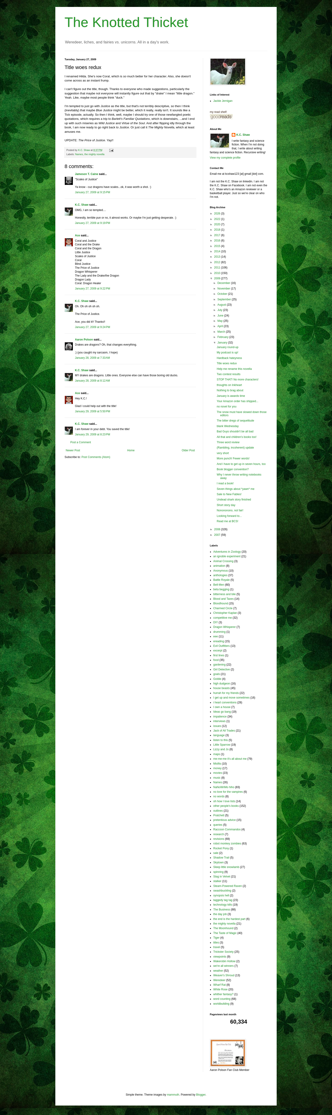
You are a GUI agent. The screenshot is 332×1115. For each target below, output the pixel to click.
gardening (219, 664)
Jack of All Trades (224, 730)
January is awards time (231, 396)
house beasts (221, 688)
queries (217, 824)
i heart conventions (225, 702)
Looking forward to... (229, 516)
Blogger (201, 1094)
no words (219, 796)
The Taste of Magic (225, 933)
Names (79, 154)
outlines (218, 810)
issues (217, 726)
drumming (219, 631)
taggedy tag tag (222, 900)
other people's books (226, 806)
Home (131, 450)
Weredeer (219, 980)
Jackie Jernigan (222, 100)
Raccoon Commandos (227, 829)
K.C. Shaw (82, 204)
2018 (217, 229)
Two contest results (228, 374)
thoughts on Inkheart (229, 385)
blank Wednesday (228, 426)
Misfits (217, 763)
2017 (217, 235)
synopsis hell (221, 895)
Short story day (226, 505)
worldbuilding (221, 1003)
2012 (217, 262)
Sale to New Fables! (229, 494)
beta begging (221, 589)
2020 (217, 224)
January (222, 342)
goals (216, 674)
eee (215, 636)
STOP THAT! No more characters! (237, 379)
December (224, 283)
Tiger (216, 937)
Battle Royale (221, 580)
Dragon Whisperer (224, 627)
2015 (217, 246)
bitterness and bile (224, 594)
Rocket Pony (221, 848)
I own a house (222, 707)
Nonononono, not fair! (230, 510)
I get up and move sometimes (231, 697)
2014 (217, 251)
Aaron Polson (84, 339)
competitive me (222, 617)
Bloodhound (220, 603)
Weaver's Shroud (223, 975)
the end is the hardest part (229, 919)
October (222, 293)
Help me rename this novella (234, 369)
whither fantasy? (223, 994)
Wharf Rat (219, 984)
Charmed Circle (222, 608)
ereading (218, 641)
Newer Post (73, 450)
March (221, 331)
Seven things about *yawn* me (235, 489)
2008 (217, 529)
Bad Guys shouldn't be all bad (235, 431)
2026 (217, 213)
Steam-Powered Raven (227, 886)
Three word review (228, 442)
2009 (217, 278)
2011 (217, 267)
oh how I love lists (224, 801)
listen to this (220, 740)
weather (218, 970)
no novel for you (226, 406)
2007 (217, 534)
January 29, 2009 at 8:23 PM (92, 434)
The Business (221, 909)
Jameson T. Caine (86, 174)
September (224, 299)
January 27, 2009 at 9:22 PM (92, 288)
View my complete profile (225, 157)
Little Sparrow (221, 744)
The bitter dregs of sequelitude (235, 420)
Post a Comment (80, 442)
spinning (218, 872)
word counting (222, 998)
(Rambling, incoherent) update (235, 447)
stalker (217, 881)
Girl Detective (221, 669)
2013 (217, 256)
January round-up (227, 347)
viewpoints (219, 956)
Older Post (188, 450)
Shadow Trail (221, 857)
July (220, 310)
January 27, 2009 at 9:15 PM (92, 192)
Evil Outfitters (221, 646)
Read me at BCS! (227, 521)
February (223, 337)
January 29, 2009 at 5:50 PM (92, 411)
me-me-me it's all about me (229, 758)
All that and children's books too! (236, 437)
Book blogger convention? (233, 469)
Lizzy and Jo (221, 749)
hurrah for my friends (226, 693)
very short (223, 453)
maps (216, 754)
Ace (77, 235)
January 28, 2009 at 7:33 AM (92, 357)
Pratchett (218, 815)
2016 (217, 240)
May (220, 320)
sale (215, 853)
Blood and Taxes (223, 598)
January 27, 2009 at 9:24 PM (92, 327)
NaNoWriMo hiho (223, 787)
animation (219, 565)
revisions (218, 839)
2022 (217, 219)
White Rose (220, 989)
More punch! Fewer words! (233, 458)
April (220, 326)
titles (216, 942)
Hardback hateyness (229, 358)
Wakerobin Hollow (224, 961)
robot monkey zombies (227, 843)
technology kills (222, 904)
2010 (217, 273)
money (217, 768)
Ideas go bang (222, 711)
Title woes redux (227, 363)
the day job (220, 914)
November (224, 288)
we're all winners (223, 965)
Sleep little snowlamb (226, 867)
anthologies (220, 575)
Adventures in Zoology (227, 551)
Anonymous (220, 570)
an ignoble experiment (226, 556)
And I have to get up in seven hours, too (241, 464)
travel (216, 947)
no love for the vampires (228, 791)
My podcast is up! (227, 352)
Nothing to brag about (230, 390)
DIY (215, 622)
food (216, 660)
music (216, 777)
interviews (219, 721)
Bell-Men (218, 584)
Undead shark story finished (234, 499)
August (222, 304)
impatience (220, 716)
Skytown (218, 862)
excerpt (217, 650)
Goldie (217, 679)
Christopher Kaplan (225, 613)
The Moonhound (223, 928)
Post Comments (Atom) (95, 457)
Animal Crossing (223, 561)
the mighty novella (94, 154)
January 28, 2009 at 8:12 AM (92, 380)
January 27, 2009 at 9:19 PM (92, 223)
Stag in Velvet (221, 876)
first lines (218, 655)
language (219, 735)
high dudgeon (221, 683)
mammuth (173, 1094)
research (218, 834)
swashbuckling (222, 890)
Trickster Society (223, 951)
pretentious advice (224, 820)
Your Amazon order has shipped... (237, 401)
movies (217, 772)
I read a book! (225, 483)
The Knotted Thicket (126, 22)
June (220, 315)
